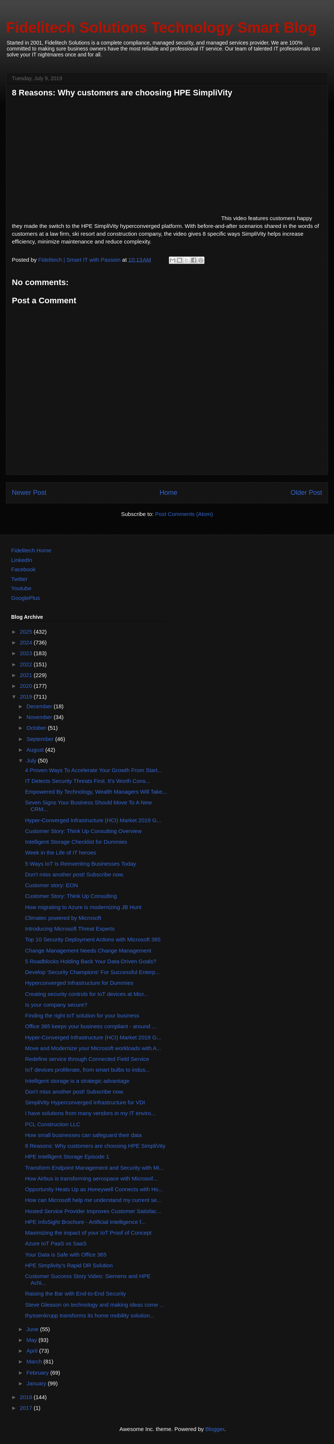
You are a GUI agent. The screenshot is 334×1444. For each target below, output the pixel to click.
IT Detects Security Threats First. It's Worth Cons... (87, 781)
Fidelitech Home (31, 550)
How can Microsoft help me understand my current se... (93, 1200)
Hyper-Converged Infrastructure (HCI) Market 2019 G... (93, 820)
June (33, 1329)
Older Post (306, 492)
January (37, 1383)
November (39, 717)
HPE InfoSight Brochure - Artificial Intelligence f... (85, 1222)
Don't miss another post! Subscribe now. (74, 874)
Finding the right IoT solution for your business (82, 1015)
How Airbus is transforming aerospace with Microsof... (91, 1178)
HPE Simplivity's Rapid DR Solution (69, 1265)
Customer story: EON (51, 885)
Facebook (23, 569)
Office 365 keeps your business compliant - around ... (91, 1026)
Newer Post (29, 492)
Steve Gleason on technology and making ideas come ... (94, 1304)
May (32, 1340)
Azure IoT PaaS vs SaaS (56, 1243)
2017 (27, 1408)
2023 (27, 653)
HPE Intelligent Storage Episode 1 (67, 1156)
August (35, 749)
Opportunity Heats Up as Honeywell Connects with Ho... (94, 1189)
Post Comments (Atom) (184, 514)
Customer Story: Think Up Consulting (71, 896)
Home (168, 492)
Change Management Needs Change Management (88, 950)
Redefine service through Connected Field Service (87, 1059)
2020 (27, 686)
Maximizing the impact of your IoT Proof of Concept (88, 1232)
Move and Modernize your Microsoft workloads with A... (93, 1048)
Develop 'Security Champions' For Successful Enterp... (92, 972)
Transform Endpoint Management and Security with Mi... (94, 1167)
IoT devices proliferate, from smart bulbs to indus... (87, 1069)
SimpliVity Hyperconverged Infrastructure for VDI (85, 1102)
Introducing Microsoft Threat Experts (70, 928)
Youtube (21, 588)
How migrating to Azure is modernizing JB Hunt (83, 907)
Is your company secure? (56, 1005)
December (39, 706)
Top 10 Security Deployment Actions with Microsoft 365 (93, 939)
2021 (27, 675)
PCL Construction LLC (53, 1124)
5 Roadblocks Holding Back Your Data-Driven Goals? (91, 961)
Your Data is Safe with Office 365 (66, 1254)
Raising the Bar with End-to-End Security (75, 1293)
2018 (27, 1397)
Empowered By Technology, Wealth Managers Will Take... (96, 791)
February (38, 1372)
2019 (27, 696)
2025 (27, 631)
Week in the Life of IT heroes (60, 852)
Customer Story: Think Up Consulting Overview (83, 831)
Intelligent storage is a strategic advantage (77, 1081)
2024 (27, 642)
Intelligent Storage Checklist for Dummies (76, 842)
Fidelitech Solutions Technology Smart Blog (161, 27)
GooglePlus (25, 598)
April (32, 1350)
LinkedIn (21, 560)
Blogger (214, 1429)
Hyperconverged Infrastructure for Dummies (79, 983)
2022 (27, 664)
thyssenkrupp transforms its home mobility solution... (89, 1315)
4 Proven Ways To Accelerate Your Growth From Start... (93, 770)
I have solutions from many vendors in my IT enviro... (90, 1113)
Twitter (19, 579)
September (40, 739)
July (32, 760)
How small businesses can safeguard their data (83, 1135)
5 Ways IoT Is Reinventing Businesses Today (80, 863)
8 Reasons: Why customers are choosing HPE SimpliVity (95, 1146)
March (34, 1361)
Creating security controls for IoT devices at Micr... (86, 994)
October (37, 728)
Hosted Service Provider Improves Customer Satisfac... (93, 1211)
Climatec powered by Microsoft (63, 918)
